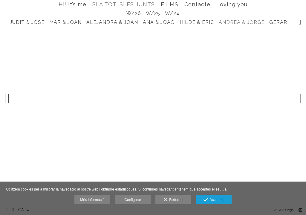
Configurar (132, 200)
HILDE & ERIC (197, 22)
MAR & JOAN (65, 22)
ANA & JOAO (159, 22)
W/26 (133, 13)
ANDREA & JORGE (241, 22)
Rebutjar (173, 200)
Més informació (92, 200)
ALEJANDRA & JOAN (112, 22)
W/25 (153, 13)
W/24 (172, 13)
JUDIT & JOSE (27, 22)
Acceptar (214, 200)
